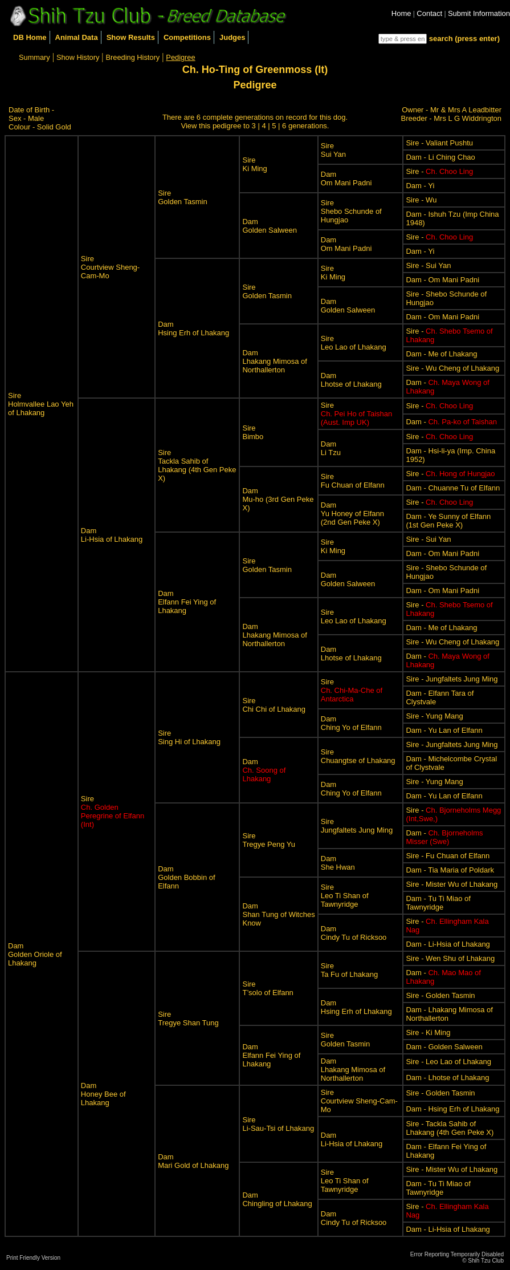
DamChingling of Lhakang (277, 1199)
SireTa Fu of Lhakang (349, 970)
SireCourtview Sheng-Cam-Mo (110, 267)
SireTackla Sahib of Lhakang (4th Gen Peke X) (197, 465)
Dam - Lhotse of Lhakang (447, 1077)
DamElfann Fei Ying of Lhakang (187, 602)
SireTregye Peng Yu (268, 840)
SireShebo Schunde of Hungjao (351, 211)
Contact (429, 13)
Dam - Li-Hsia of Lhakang (447, 944)
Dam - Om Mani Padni (442, 279)
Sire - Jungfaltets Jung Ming (451, 679)
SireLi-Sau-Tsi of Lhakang (278, 1124)
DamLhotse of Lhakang (351, 379)
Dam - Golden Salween (444, 1046)
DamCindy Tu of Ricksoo (354, 933)
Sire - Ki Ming (428, 1032)
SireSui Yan (333, 150)
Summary (34, 57)
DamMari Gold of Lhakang (193, 1161)
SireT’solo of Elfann (267, 988)
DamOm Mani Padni (346, 178)
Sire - (439, 171)
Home (401, 13)
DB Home (30, 37)
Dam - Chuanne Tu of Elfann (453, 488)
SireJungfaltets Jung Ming (357, 825)
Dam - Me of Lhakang (441, 354)
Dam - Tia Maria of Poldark (450, 870)
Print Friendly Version (33, 1258)
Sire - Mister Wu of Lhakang (451, 884)
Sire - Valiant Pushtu (439, 143)
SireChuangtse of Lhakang (358, 756)
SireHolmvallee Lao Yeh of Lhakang (41, 404)
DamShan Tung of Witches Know (278, 914)
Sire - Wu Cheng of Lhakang (452, 368)
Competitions (187, 37)
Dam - (451, 421)
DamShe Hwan (338, 862)
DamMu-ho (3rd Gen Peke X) (277, 499)
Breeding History (133, 57)
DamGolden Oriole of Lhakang (35, 954)
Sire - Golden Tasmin (440, 995)
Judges (232, 37)
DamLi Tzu (331, 448)
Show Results (131, 37)
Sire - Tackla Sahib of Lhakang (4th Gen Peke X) (449, 1128)
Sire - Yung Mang (434, 716)
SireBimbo (252, 432)
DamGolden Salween (269, 225)
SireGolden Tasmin (182, 197)
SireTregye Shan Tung (188, 1018)
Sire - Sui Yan (428, 265)
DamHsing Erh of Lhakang (193, 328)
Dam (263, 770)
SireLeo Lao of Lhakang (353, 342)
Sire (357, 414)
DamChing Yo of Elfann (351, 723)
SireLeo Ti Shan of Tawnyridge (345, 895)
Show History (77, 57)
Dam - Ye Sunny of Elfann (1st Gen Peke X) (448, 520)
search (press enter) (464, 38)
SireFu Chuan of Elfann (353, 480)
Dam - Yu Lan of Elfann (444, 730)
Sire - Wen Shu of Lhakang (450, 958)
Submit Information (479, 13)
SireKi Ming (254, 164)
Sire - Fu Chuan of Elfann (447, 855)
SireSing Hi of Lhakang (189, 737)
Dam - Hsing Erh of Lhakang (452, 1109)
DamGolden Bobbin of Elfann (186, 877)
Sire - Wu (421, 200)
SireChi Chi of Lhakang (273, 704)
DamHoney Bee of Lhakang (103, 1094)
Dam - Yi (420, 185)
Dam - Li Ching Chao (440, 157)
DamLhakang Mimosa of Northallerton (274, 361)
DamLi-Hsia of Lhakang (111, 534)
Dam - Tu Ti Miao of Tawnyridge (438, 902)
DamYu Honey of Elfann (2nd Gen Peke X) (352, 513)
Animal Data (76, 37)
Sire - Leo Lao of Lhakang (448, 1061)
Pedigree (180, 57)
